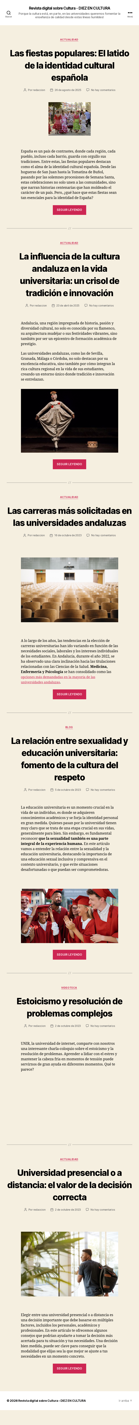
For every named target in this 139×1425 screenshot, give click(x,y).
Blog (69, 741)
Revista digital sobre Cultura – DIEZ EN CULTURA (53, 1415)
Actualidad (69, 40)
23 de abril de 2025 (68, 306)
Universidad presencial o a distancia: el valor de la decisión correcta (69, 1199)
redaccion (38, 90)
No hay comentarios (103, 90)
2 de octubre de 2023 (67, 1040)
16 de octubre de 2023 (68, 549)
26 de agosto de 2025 (68, 90)
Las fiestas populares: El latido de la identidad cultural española (69, 65)
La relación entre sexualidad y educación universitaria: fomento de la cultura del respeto (69, 772)
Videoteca (70, 1002)
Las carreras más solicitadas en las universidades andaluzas (69, 523)
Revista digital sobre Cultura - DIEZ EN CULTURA (69, 8)
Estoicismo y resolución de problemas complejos (69, 1021)
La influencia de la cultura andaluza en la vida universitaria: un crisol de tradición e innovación (69, 275)
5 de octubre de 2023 (67, 803)
